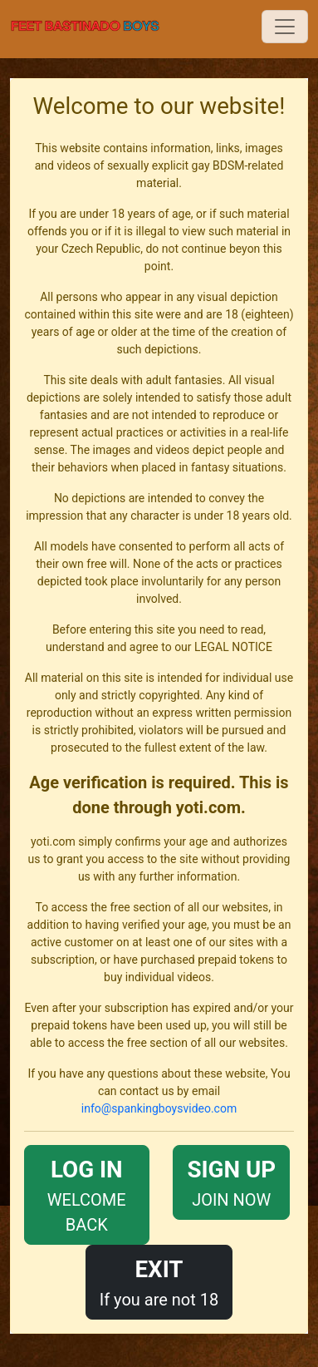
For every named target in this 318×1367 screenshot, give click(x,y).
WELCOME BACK (86, 1193)
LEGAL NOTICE (233, 647)
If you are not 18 (159, 1281)
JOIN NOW (231, 1181)
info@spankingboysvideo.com (159, 1108)
